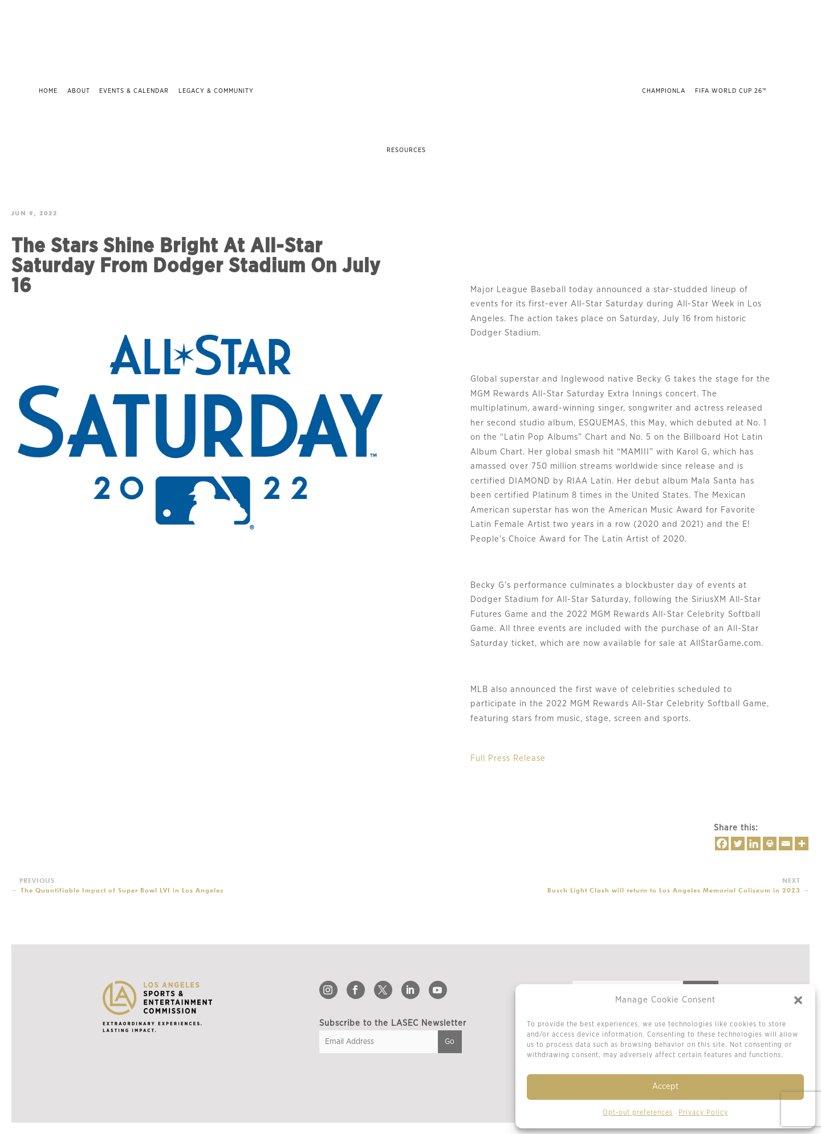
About (78, 91)
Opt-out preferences (638, 1112)
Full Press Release (508, 758)
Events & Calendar (134, 91)
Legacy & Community (216, 91)
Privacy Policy (703, 1112)
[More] (801, 843)
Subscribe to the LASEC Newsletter (392, 1023)
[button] (798, 1000)
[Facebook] (722, 843)
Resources (406, 150)
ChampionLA (663, 91)
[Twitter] (738, 843)
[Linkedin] (754, 843)
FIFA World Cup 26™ (731, 91)
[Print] (770, 843)
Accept (665, 1086)
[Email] (785, 843)
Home (48, 91)
